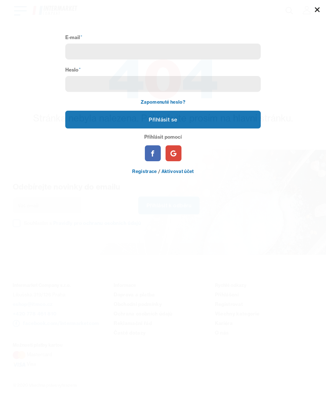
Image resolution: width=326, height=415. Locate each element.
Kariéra (224, 323)
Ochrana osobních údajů (143, 314)
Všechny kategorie (237, 314)
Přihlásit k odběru (168, 205)
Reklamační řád (133, 323)
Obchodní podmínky (138, 304)
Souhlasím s (82, 223)
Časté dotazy (129, 333)
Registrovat (229, 304)
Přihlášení (227, 295)
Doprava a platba (134, 295)
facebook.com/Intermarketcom (61, 323)
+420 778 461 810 (34, 314)
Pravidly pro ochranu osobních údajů (97, 223)
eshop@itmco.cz (33, 304)
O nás (222, 333)
